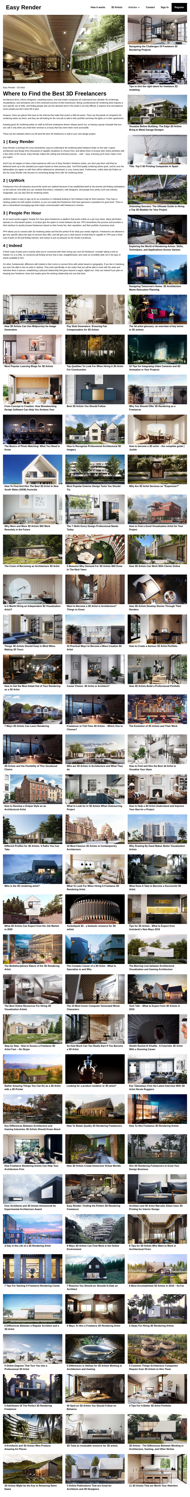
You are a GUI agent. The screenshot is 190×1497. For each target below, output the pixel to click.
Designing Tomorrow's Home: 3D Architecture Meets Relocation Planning (155, 288)
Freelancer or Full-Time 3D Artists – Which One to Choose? (95, 728)
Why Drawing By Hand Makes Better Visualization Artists (157, 848)
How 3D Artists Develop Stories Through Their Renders (155, 608)
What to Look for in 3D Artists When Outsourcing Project (94, 808)
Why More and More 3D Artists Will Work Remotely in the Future (27, 528)
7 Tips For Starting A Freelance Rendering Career (32, 1286)
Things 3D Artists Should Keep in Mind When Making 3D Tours (29, 648)
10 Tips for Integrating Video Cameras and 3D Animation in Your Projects (154, 368)
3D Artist (21, 87)
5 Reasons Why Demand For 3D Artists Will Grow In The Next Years (94, 568)
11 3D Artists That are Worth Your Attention (153, 1485)
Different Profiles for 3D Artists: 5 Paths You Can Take (31, 848)
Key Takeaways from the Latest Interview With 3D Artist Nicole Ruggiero (157, 1088)
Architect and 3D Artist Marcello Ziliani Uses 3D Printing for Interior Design (156, 1207)
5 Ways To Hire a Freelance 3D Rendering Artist (93, 1325)
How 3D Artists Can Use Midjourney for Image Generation (30, 328)
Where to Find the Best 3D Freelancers (54, 93)
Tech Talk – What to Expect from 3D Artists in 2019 (154, 1008)
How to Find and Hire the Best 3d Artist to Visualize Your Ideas (152, 768)
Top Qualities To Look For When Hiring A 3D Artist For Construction (95, 368)
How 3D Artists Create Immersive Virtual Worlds (94, 1166)
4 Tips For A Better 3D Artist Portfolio (150, 1405)
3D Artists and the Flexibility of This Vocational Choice (30, 768)
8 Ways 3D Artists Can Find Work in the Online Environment (93, 1247)
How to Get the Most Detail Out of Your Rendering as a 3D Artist (32, 688)
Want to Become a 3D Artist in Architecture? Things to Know (92, 608)
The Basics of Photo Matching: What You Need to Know (32, 448)
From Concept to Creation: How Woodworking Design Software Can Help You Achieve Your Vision (30, 408)
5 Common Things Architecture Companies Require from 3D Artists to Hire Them (153, 1367)
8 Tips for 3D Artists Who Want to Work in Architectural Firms (152, 1247)
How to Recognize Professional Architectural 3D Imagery (94, 448)
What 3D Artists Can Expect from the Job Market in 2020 (31, 928)
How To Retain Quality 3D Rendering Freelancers (94, 1126)
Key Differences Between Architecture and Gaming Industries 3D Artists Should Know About (32, 1128)
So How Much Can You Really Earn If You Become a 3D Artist (95, 1048)
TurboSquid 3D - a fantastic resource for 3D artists (91, 928)
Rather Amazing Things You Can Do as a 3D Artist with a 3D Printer (32, 1088)
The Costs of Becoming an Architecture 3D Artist (31, 566)
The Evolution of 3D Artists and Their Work (153, 726)
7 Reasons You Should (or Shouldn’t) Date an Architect (92, 1287)
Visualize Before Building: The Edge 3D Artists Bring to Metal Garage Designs (155, 128)
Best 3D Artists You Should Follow (86, 406)
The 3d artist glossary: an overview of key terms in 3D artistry (156, 328)
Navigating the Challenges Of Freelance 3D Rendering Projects (153, 48)
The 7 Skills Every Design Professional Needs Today (92, 528)
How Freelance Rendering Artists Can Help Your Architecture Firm (31, 1168)
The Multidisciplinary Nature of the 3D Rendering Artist (32, 968)
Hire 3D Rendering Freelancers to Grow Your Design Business (154, 1168)
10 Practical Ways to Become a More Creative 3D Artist (94, 648)
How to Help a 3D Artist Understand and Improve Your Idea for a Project (156, 808)
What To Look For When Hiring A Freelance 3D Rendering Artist (93, 888)
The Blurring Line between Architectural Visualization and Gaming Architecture (151, 968)
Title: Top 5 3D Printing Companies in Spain (153, 166)
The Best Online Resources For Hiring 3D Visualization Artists (27, 1008)
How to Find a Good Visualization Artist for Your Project (156, 528)
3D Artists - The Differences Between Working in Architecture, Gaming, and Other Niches (156, 1447)
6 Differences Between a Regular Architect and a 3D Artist (31, 1327)
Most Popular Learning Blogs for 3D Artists (28, 366)
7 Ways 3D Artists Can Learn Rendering (26, 726)
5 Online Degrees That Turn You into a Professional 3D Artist (25, 1367)
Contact (150, 7)
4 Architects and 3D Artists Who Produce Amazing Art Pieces (27, 1447)
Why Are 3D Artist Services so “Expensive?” (154, 486)
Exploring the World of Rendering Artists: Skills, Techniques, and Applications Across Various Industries (156, 248)
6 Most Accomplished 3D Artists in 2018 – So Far (156, 1286)
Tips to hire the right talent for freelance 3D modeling (153, 88)
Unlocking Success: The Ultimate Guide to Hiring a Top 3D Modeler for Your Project (157, 208)
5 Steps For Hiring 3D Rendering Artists (151, 1325)
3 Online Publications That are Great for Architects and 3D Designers (89, 1487)
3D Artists (116, 7)
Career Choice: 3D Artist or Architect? (88, 686)
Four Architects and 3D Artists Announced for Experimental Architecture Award (30, 1207)
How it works (98, 7)
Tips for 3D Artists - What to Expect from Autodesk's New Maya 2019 (152, 928)
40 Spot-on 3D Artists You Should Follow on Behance (91, 1407)
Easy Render (9, 87)
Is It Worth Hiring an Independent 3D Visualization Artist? (32, 608)
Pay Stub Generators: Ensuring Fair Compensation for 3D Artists (87, 328)
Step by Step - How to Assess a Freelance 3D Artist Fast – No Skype (29, 1048)
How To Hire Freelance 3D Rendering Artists (154, 1126)
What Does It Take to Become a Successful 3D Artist (155, 888)
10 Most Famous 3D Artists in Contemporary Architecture (92, 848)
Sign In (165, 7)
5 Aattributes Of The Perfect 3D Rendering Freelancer (28, 1407)
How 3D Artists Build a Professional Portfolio (154, 686)
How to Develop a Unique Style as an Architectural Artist (25, 808)
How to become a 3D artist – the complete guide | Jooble (157, 448)
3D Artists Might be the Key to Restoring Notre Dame (30, 1487)
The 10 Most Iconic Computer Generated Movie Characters (93, 1008)
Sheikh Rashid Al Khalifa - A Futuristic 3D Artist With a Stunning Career (156, 1048)
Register (179, 7)
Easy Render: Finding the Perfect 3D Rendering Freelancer (93, 1207)
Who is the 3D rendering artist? (22, 886)
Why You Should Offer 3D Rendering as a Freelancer (152, 408)
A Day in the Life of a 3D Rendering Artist (27, 1246)
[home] (23, 7)
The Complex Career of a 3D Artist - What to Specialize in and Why (91, 968)
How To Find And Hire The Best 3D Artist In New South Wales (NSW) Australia (31, 488)
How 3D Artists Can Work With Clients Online (154, 566)
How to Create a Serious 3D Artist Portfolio (153, 646)
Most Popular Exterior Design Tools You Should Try (94, 488)
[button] (134, 7)
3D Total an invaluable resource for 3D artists (92, 1445)
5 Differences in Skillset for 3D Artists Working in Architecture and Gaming (94, 1367)
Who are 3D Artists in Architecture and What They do (95, 768)
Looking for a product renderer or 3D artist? (91, 1086)
